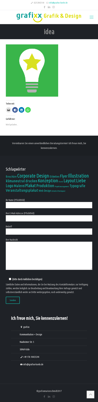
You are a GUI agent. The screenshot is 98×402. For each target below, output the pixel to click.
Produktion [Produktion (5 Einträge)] (45, 185)
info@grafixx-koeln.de (58, 3)
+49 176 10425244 (31, 357)
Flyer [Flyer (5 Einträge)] (64, 176)
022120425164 (39, 3)
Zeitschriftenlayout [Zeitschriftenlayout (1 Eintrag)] (58, 191)
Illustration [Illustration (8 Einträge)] (78, 176)
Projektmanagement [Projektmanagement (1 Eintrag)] (62, 186)
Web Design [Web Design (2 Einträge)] (45, 190)
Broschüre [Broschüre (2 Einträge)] (11, 176)
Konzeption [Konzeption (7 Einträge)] (48, 180)
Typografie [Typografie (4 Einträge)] (77, 186)
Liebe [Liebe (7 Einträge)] (81, 180)
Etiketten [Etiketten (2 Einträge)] (54, 176)
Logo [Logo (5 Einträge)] (9, 185)
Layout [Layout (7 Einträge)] (70, 180)
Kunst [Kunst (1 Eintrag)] (61, 182)
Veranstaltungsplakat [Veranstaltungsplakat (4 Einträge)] (22, 190)
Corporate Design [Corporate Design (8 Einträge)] (33, 176)
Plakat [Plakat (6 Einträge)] (30, 185)
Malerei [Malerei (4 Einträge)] (19, 186)
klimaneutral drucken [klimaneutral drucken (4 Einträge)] (21, 181)
